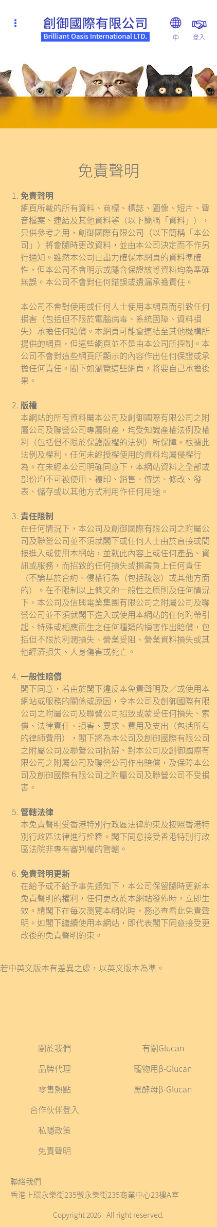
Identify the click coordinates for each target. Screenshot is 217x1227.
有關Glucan (163, 1048)
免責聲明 (54, 1150)
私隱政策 (54, 1130)
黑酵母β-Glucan (163, 1089)
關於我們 (54, 1048)
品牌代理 (54, 1068)
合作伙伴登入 (54, 1109)
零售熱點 (54, 1089)
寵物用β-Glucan (163, 1068)
